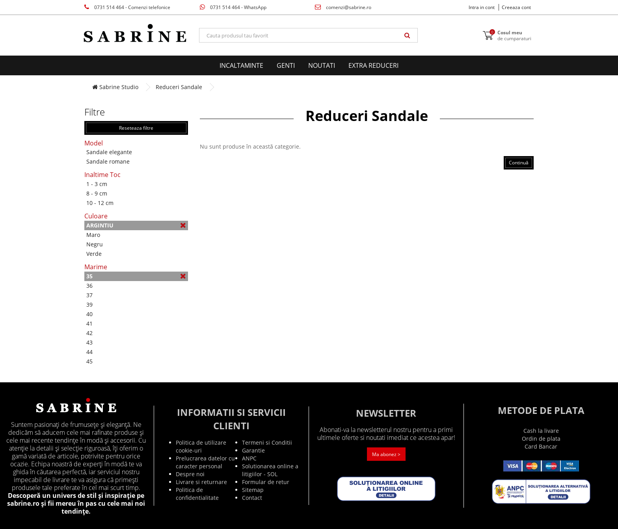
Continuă (519, 162)
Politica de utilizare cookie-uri (201, 446)
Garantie (253, 450)
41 (89, 323)
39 (89, 304)
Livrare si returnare (201, 482)
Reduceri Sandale (179, 87)
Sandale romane (108, 161)
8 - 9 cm (96, 193)
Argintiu (136, 225)
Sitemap (253, 490)
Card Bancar (541, 446)
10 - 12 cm (100, 203)
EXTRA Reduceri (373, 65)
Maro (93, 234)
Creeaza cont (516, 7)
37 (89, 295)
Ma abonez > (386, 454)
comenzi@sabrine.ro (343, 7)
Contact (252, 497)
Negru (94, 244)
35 (136, 276)
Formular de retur (265, 482)
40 (89, 314)
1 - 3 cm (96, 184)
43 (89, 342)
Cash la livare (541, 430)
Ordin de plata (541, 438)
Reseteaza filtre (136, 128)
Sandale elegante (109, 152)
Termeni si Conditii (267, 442)
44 (89, 352)
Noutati (321, 65)
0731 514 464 (127, 7)
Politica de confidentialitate (197, 493)
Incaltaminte (241, 65)
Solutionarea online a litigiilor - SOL (270, 470)
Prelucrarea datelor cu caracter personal (205, 462)
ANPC (249, 458)
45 (89, 361)
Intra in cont (482, 7)
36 (89, 285)
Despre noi (190, 474)
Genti (286, 65)
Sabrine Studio (115, 87)
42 (89, 333)
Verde (94, 253)
